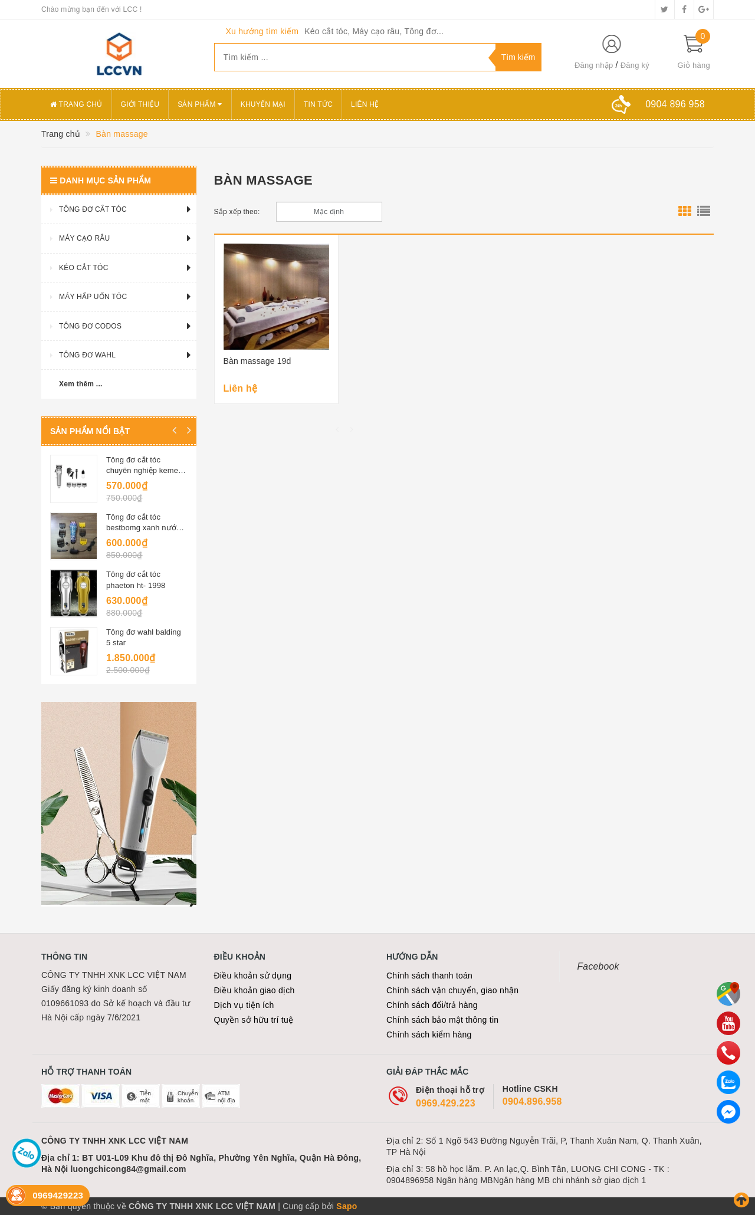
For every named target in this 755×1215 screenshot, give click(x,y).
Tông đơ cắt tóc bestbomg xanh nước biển (143, 528)
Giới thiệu (140, 104)
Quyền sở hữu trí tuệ (254, 1019)
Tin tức (318, 104)
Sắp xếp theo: (237, 212)
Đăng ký (635, 65)
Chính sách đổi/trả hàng (432, 1005)
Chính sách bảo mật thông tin (442, 1019)
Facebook (598, 966)
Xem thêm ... (81, 384)
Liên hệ (365, 104)
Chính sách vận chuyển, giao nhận (452, 990)
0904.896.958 (532, 1101)
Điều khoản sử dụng (253, 975)
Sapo (346, 1206)
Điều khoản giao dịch (254, 990)
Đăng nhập (594, 65)
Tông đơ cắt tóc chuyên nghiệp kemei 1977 (143, 470)
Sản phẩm (200, 104)
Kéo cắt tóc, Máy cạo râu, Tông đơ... (374, 31)
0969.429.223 (445, 1103)
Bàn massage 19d (257, 361)
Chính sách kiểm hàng (429, 1034)
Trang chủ (76, 104)
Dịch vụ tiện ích (244, 1005)
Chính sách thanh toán (429, 975)
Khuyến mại (263, 104)
